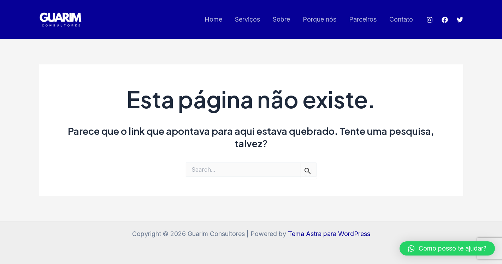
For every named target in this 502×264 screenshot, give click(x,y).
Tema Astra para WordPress (329, 233)
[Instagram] (429, 20)
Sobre (281, 19)
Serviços (247, 19)
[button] (447, 248)
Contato (401, 19)
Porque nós (319, 19)
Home (213, 19)
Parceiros (363, 19)
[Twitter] (460, 20)
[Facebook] (445, 20)
